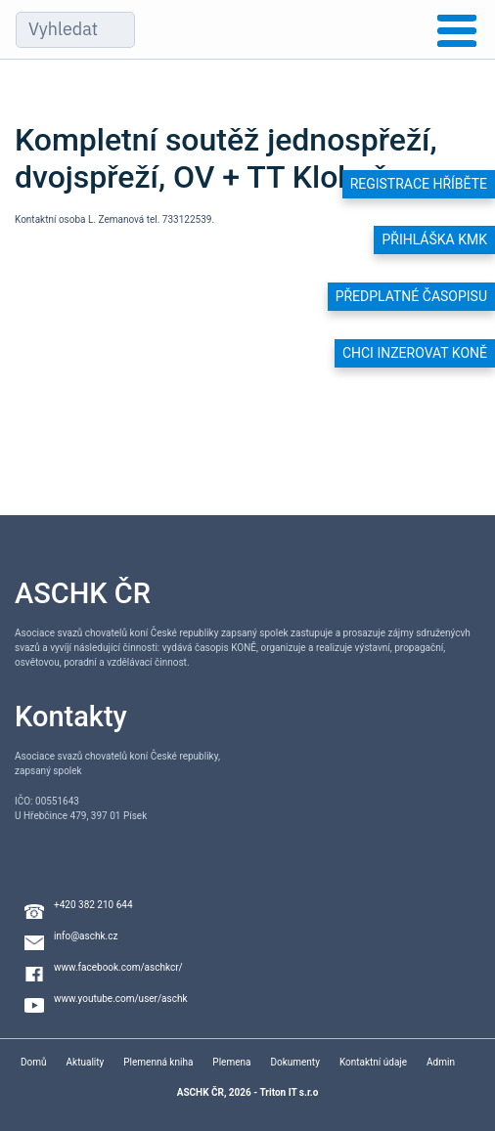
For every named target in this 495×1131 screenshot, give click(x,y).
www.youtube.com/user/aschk (121, 998)
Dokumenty (294, 1062)
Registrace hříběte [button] (418, 184)
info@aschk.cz (85, 936)
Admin (441, 1062)
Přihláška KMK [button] (434, 239)
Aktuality (86, 1062)
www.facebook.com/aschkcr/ (118, 967)
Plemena (231, 1062)
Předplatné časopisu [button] (411, 296)
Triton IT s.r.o (288, 1092)
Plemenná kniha (158, 1062)
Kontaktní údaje (373, 1062)
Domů (34, 1062)
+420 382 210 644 (93, 904)
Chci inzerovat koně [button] (414, 353)
